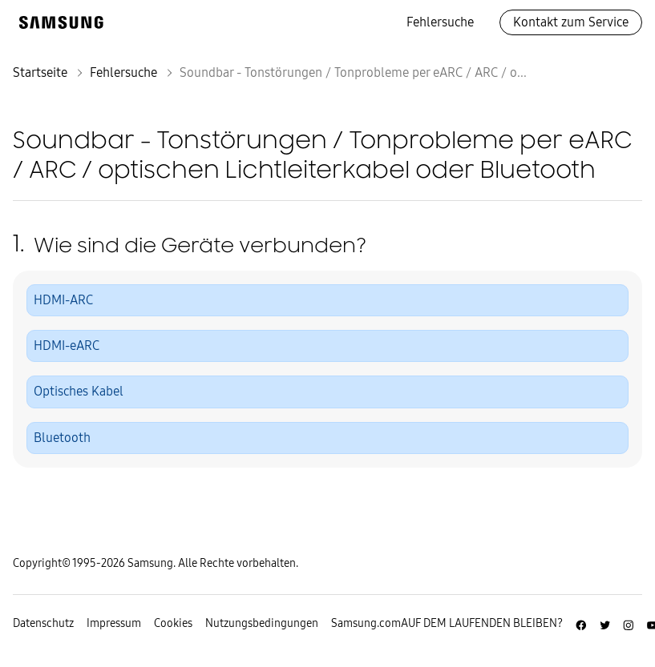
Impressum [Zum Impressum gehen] (114, 623)
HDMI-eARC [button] (66, 345)
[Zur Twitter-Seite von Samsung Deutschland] (605, 623)
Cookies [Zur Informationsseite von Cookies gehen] (173, 623)
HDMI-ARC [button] (63, 299)
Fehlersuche (440, 22)
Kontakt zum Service (571, 22)
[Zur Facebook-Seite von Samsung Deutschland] (581, 623)
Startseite (40, 72)
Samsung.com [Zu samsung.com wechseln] (366, 623)
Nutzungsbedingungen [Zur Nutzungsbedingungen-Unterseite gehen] (261, 623)
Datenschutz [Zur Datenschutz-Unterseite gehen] (43, 623)
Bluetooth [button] (62, 437)
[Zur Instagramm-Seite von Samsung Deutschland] (628, 623)
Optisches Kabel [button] (78, 391)
